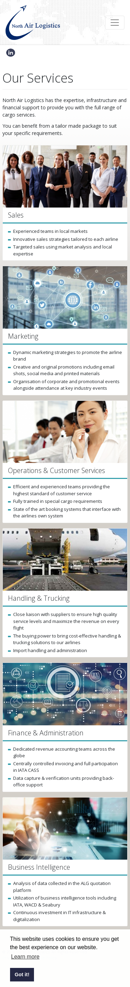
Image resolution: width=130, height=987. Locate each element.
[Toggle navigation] (114, 22)
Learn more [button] (25, 957)
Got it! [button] (22, 974)
